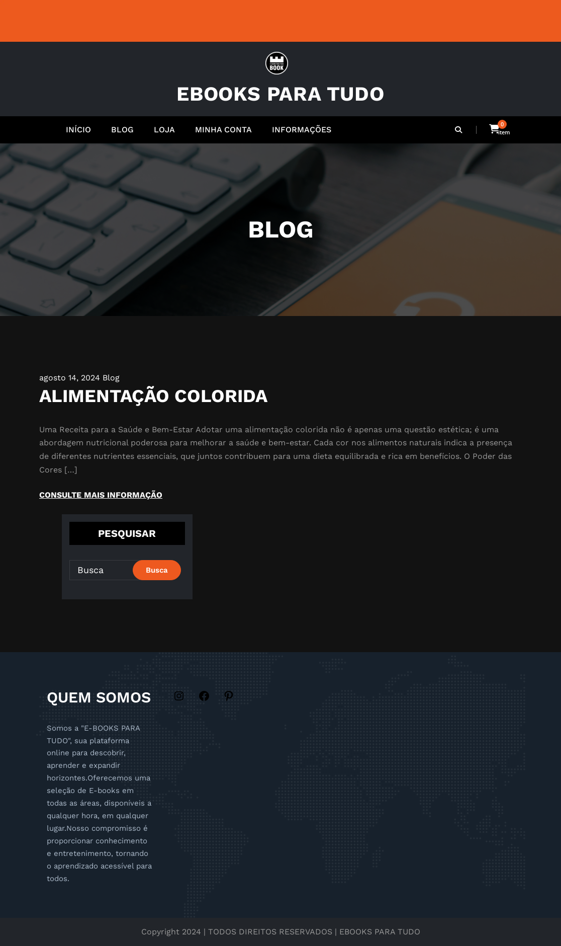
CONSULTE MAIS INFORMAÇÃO (100, 495)
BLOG (122, 129)
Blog (111, 377)
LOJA (164, 129)
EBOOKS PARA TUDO (280, 94)
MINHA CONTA (223, 129)
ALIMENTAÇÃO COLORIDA (153, 396)
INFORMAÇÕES (301, 129)
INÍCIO (78, 129)
